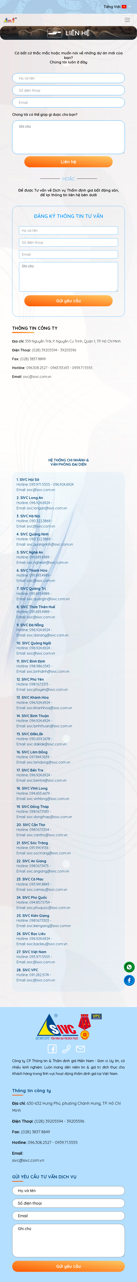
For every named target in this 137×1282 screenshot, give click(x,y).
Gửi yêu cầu (68, 300)
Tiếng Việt (115, 6)
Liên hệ (68, 161)
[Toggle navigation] (127, 19)
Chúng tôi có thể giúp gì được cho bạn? (45, 114)
